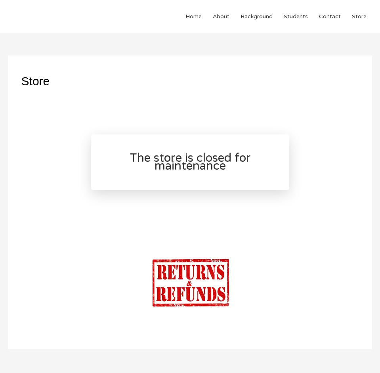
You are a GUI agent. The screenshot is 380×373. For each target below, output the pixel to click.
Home (193, 16)
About (221, 16)
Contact (330, 16)
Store (359, 16)
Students (296, 16)
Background (257, 16)
